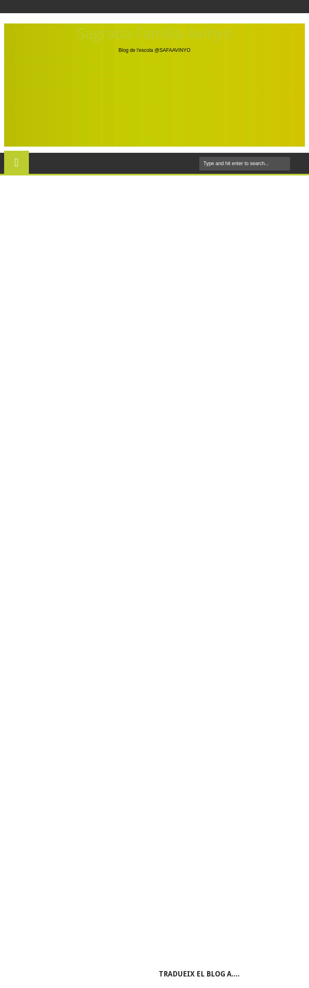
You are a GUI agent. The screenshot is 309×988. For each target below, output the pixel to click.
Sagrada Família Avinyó (154, 33)
